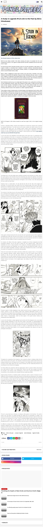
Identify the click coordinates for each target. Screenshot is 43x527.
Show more (39, 449)
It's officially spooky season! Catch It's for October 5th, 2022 (19, 507)
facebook (12, 458)
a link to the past (9, 433)
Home (2, 16)
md (2, 434)
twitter (32, 458)
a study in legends (19, 433)
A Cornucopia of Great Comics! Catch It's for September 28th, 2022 (20, 501)
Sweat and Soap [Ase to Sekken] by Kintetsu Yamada (17, 513)
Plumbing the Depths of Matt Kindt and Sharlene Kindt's (21, 492)
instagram (12, 462)
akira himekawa (27, 433)
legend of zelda (35, 433)
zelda (5, 16)
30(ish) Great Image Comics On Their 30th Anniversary (18, 495)
